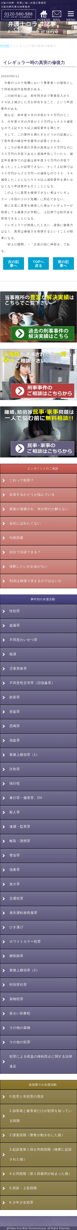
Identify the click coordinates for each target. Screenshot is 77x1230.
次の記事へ (13, 264)
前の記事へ (63, 264)
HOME (4, 45)
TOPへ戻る (38, 264)
